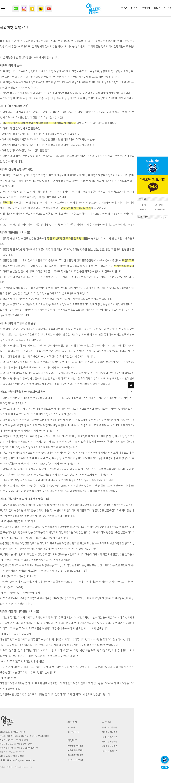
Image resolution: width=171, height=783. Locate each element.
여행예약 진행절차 (75, 750)
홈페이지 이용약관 (109, 727)
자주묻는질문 (159, 209)
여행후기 (143, 209)
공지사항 (143, 205)
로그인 (124, 8)
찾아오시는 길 (73, 732)
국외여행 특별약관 (109, 746)
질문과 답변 (159, 205)
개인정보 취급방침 (109, 732)
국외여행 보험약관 (109, 751)
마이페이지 (134, 8)
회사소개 (167, 8)
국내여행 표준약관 (109, 737)
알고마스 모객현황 (75, 760)
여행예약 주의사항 (75, 746)
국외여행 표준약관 (109, 741)
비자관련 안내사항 (75, 755)
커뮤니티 (146, 8)
